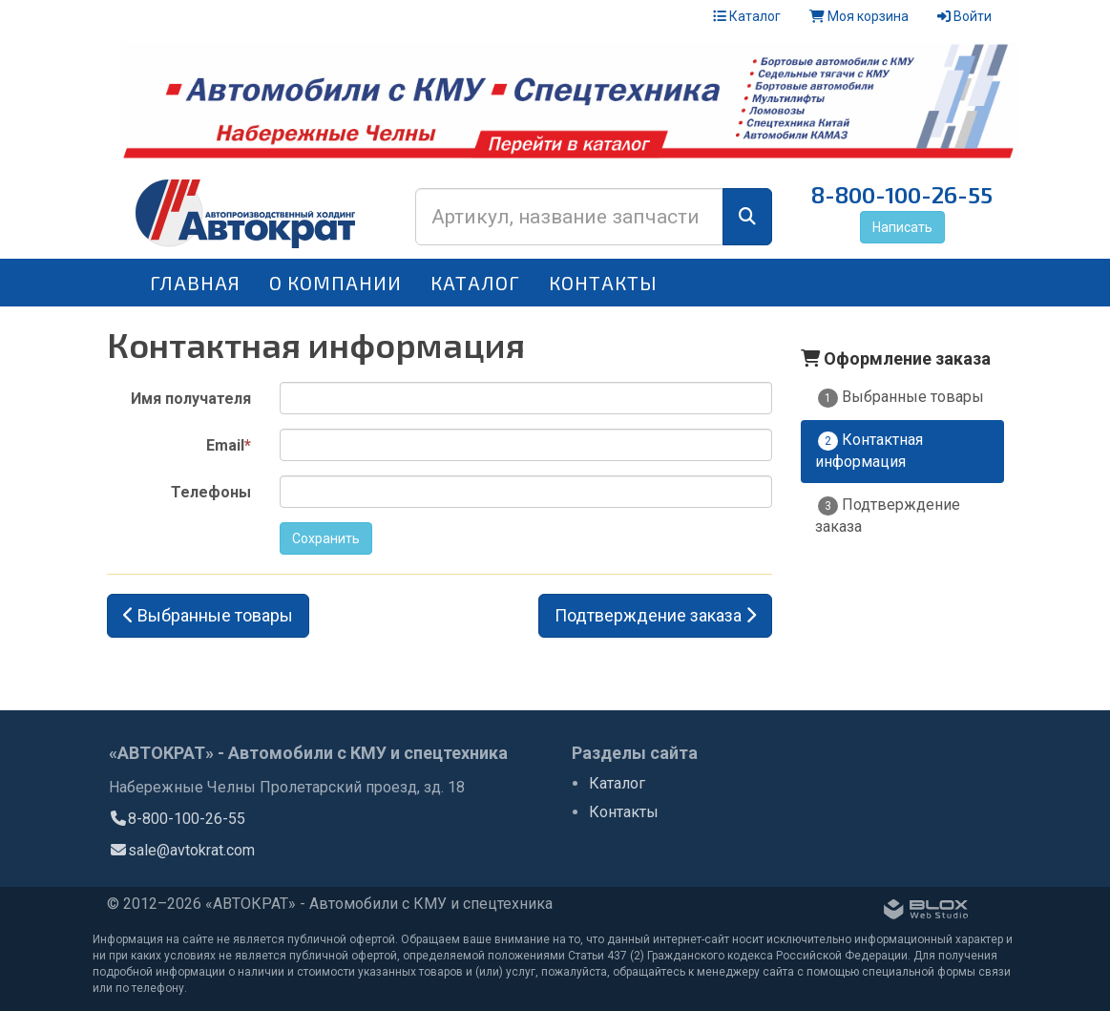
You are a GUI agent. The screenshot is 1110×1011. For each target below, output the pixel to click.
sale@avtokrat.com (182, 850)
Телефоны (211, 492)
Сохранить (326, 538)
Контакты (603, 282)
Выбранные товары (901, 398)
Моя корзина (859, 16)
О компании (335, 282)
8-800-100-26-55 (902, 194)
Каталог (747, 16)
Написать (902, 227)
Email (228, 445)
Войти (964, 16)
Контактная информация (869, 451)
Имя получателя (191, 399)
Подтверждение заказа (887, 515)
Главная (195, 282)
